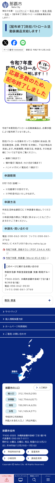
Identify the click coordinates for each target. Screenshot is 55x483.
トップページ (21, 11)
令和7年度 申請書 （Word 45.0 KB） (27, 258)
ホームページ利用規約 (16, 326)
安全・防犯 (47, 11)
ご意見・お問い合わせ (15, 334)
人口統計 (43, 388)
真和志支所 (36, 458)
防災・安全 (34, 11)
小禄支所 (12, 458)
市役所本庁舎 (14, 452)
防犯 (7, 14)
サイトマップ (11, 312)
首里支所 (35, 452)
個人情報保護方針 (14, 319)
